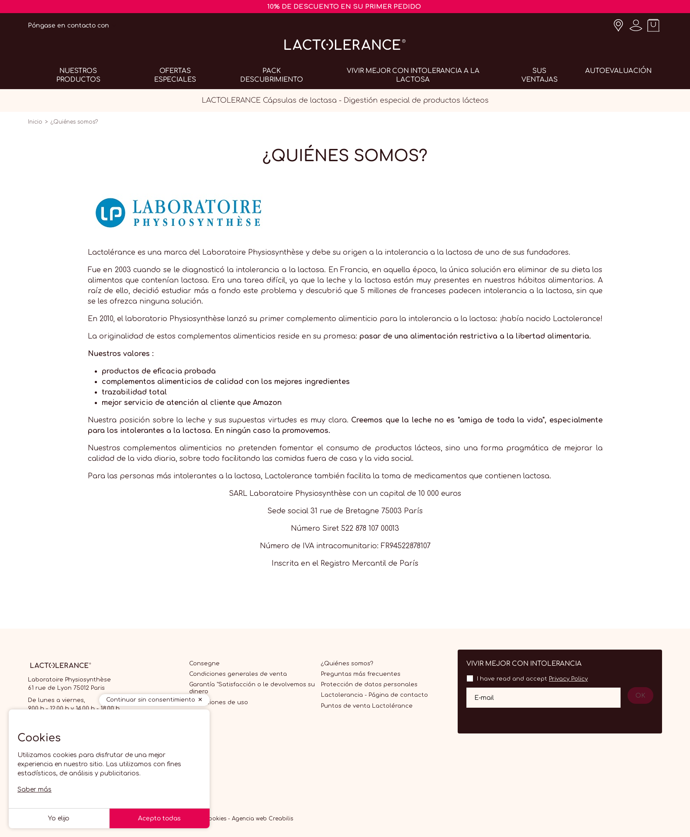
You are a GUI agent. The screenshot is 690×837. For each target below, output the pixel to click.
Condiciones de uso (218, 702)
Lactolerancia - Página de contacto (374, 695)
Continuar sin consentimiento (150, 700)
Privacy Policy (568, 679)
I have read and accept (532, 679)
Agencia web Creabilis (262, 819)
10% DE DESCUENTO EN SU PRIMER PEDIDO (344, 6)
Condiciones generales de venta (238, 674)
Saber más (34, 789)
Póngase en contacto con (68, 25)
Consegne (204, 664)
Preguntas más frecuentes (360, 674)
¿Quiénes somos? (347, 664)
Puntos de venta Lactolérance (367, 706)
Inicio (35, 122)
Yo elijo (58, 818)
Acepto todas (159, 818)
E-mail (484, 697)
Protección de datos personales (369, 684)
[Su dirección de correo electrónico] (543, 697)
